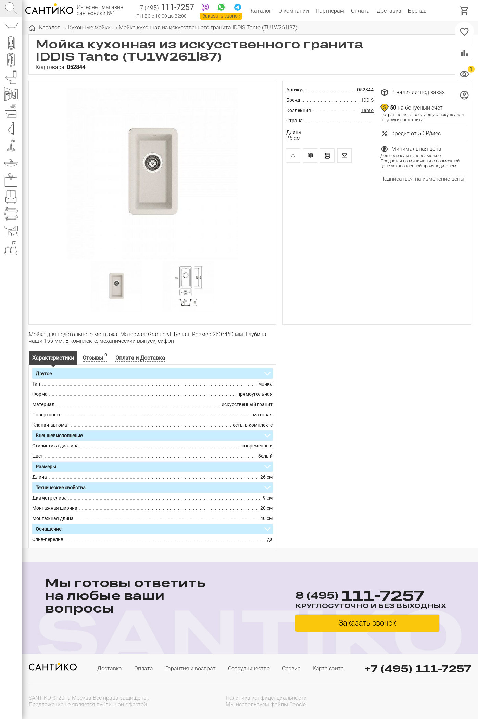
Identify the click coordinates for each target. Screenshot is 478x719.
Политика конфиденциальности (266, 698)
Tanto (367, 110)
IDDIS (368, 100)
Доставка (389, 11)
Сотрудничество (249, 668)
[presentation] (427, 700)
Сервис (291, 668)
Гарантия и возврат (190, 668)
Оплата (360, 11)
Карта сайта (328, 668)
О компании (293, 11)
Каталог (261, 11)
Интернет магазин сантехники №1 (100, 10)
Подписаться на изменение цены (422, 179)
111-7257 (165, 8)
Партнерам (330, 11)
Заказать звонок (221, 16)
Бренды (418, 11)
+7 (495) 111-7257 (417, 668)
